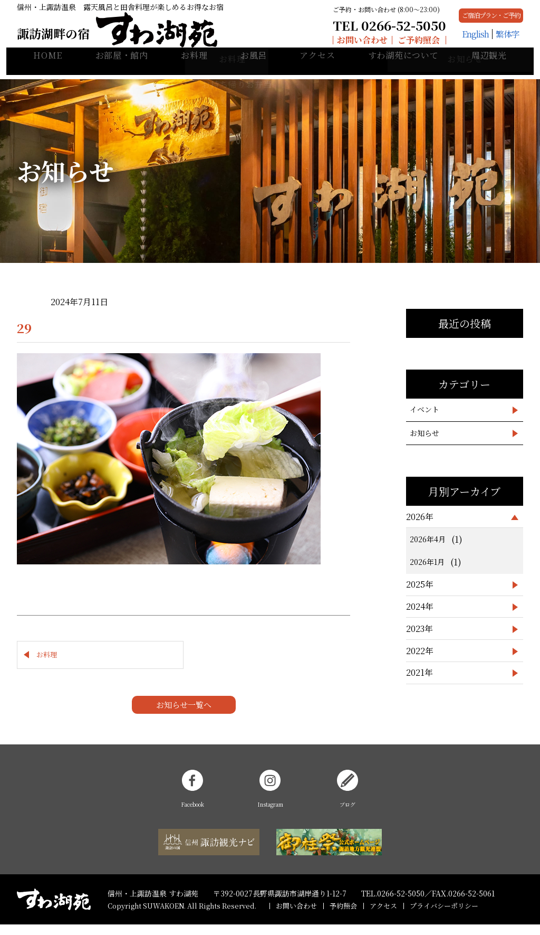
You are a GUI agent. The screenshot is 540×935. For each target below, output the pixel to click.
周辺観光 (489, 69)
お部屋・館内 (121, 69)
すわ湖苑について (403, 69)
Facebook (192, 799)
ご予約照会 (349, 44)
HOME (47, 69)
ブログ (347, 799)
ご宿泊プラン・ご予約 (453, 20)
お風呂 (253, 69)
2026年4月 (428, 539)
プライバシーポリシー (444, 916)
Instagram (270, 799)
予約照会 (343, 916)
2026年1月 (427, 561)
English (437, 45)
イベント (424, 409)
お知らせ (424, 433)
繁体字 (469, 45)
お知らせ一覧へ (183, 714)
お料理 (194, 69)
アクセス (317, 69)
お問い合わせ (292, 44)
